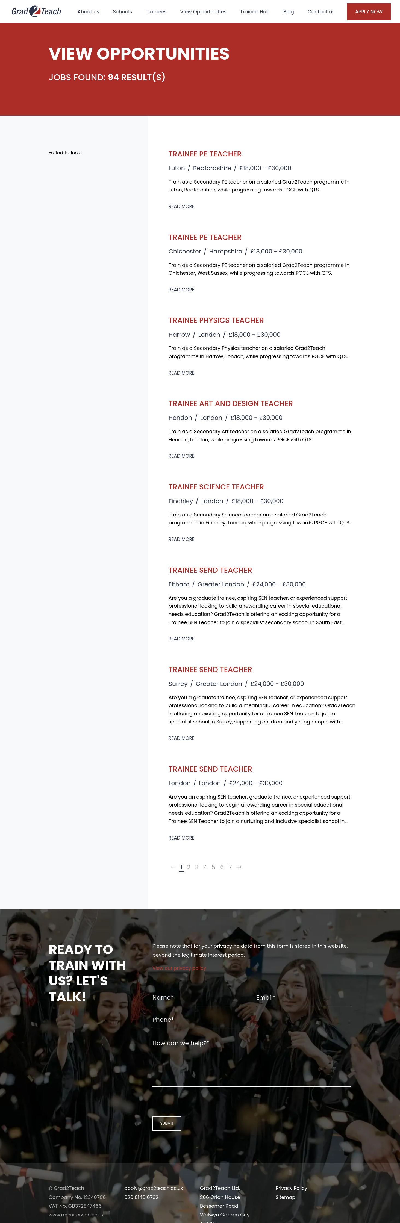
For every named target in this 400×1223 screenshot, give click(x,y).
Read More (182, 206)
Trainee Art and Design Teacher (243, 403)
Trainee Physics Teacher (225, 320)
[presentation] (187, 1112)
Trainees (159, 8)
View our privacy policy (180, 969)
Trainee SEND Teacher (219, 569)
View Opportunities (206, 8)
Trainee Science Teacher (226, 486)
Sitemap (286, 1209)
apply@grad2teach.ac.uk (155, 1200)
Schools (125, 8)
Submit (164, 1135)
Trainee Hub (258, 8)
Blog (292, 8)
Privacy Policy (292, 1200)
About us (91, 8)
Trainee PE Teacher (212, 153)
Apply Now (361, 16)
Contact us (94, 25)
